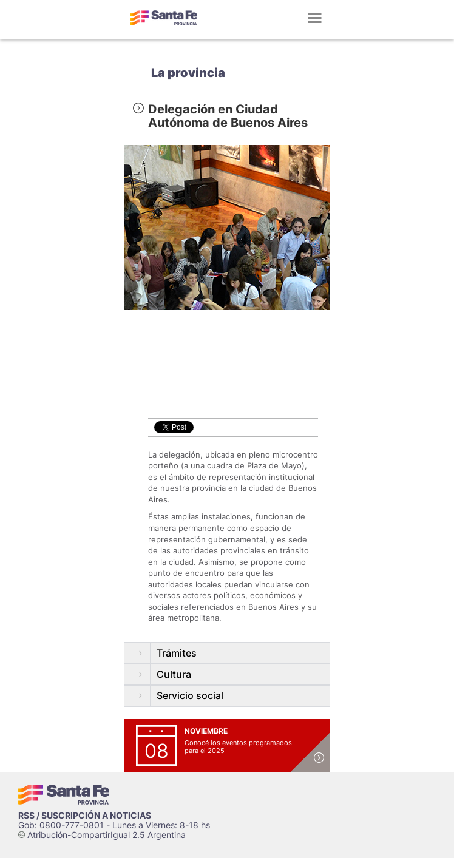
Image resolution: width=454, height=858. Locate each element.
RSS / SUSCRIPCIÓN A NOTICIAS (84, 815)
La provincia (188, 73)
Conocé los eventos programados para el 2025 (238, 746)
